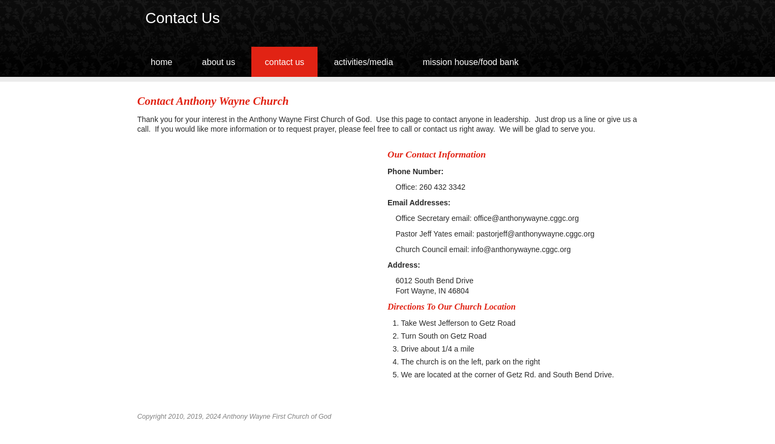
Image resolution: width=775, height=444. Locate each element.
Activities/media (363, 62)
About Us (218, 62)
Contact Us (284, 62)
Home (161, 62)
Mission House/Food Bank (470, 62)
